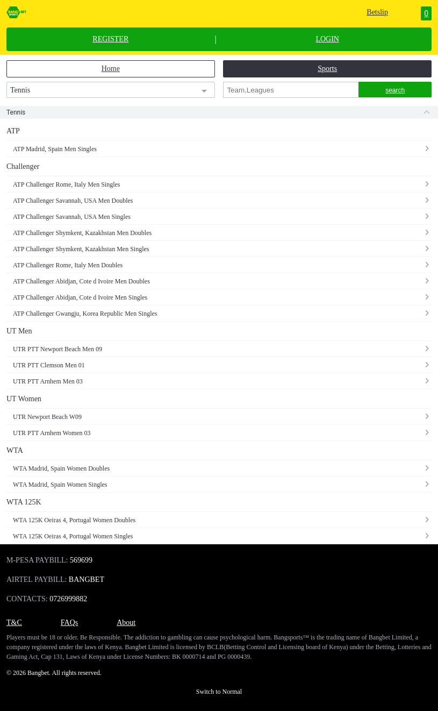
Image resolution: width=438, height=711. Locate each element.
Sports (327, 69)
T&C (14, 622)
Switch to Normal (219, 691)
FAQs (69, 622)
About (126, 622)
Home (111, 69)
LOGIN (327, 39)
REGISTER (110, 39)
